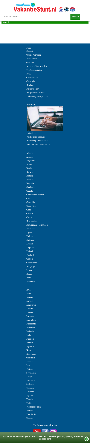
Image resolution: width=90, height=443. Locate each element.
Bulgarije (30, 183)
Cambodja (30, 187)
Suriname (30, 384)
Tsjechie (29, 395)
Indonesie (30, 281)
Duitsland (30, 229)
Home (5, 22)
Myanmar (30, 346)
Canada (29, 191)
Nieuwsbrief (31, 59)
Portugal (30, 369)
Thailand (30, 392)
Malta (28, 335)
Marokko (30, 339)
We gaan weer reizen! (35, 92)
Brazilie (29, 179)
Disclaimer (31, 85)
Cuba (28, 210)
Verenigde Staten (33, 407)
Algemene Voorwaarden (36, 66)
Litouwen (30, 316)
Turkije (29, 403)
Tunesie (29, 399)
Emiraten (30, 236)
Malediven (30, 327)
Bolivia (29, 172)
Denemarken (31, 221)
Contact (29, 51)
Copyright (30, 81)
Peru (28, 365)
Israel (28, 290)
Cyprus (29, 217)
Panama (29, 361)
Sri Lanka (30, 380)
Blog (28, 74)
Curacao (30, 213)
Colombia (30, 202)
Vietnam (30, 410)
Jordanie (30, 301)
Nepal (28, 350)
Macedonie (31, 324)
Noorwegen (31, 354)
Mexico (29, 343)
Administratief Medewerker (38, 144)
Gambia (29, 259)
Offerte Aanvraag (33, 55)
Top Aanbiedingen (34, 70)
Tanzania (30, 388)
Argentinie (30, 161)
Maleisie (30, 331)
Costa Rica (31, 206)
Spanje (29, 377)
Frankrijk (30, 255)
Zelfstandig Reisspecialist (37, 96)
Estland (29, 244)
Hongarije (30, 266)
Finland (29, 251)
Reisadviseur (32, 133)
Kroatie (29, 309)
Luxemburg (31, 320)
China (28, 198)
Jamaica (29, 297)
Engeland (30, 240)
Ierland (29, 270)
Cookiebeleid (32, 77)
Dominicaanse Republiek (37, 225)
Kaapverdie (31, 305)
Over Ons (30, 62)
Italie (28, 293)
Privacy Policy (32, 89)
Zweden (29, 418)
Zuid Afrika (31, 414)
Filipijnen (30, 247)
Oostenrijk (30, 358)
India (28, 278)
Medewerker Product (36, 137)
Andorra (30, 157)
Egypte (29, 232)
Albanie (29, 153)
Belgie (29, 168)
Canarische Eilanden (35, 195)
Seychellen (31, 373)
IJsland (29, 274)
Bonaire (29, 176)
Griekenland (31, 263)
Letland (29, 312)
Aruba (29, 164)
